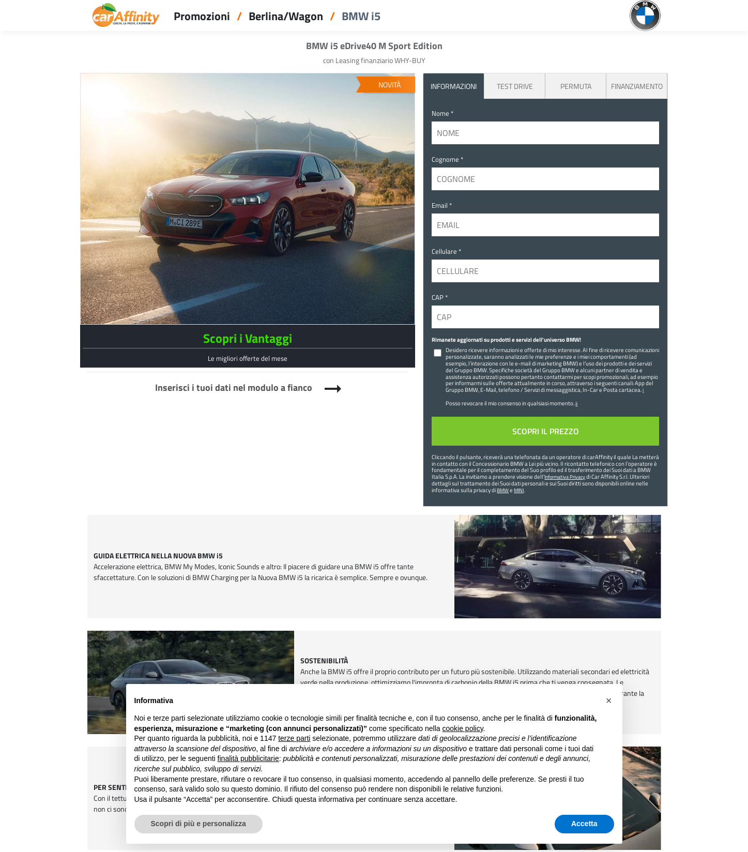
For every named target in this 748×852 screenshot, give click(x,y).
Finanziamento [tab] (637, 86)
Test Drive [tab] (515, 86)
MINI (519, 490)
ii (576, 403)
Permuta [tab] (575, 86)
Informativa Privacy (564, 476)
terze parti (294, 738)
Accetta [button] (584, 823)
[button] (609, 700)
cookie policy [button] (462, 728)
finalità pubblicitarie (248, 758)
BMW (503, 490)
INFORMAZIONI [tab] (454, 86)
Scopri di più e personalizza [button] (198, 823)
